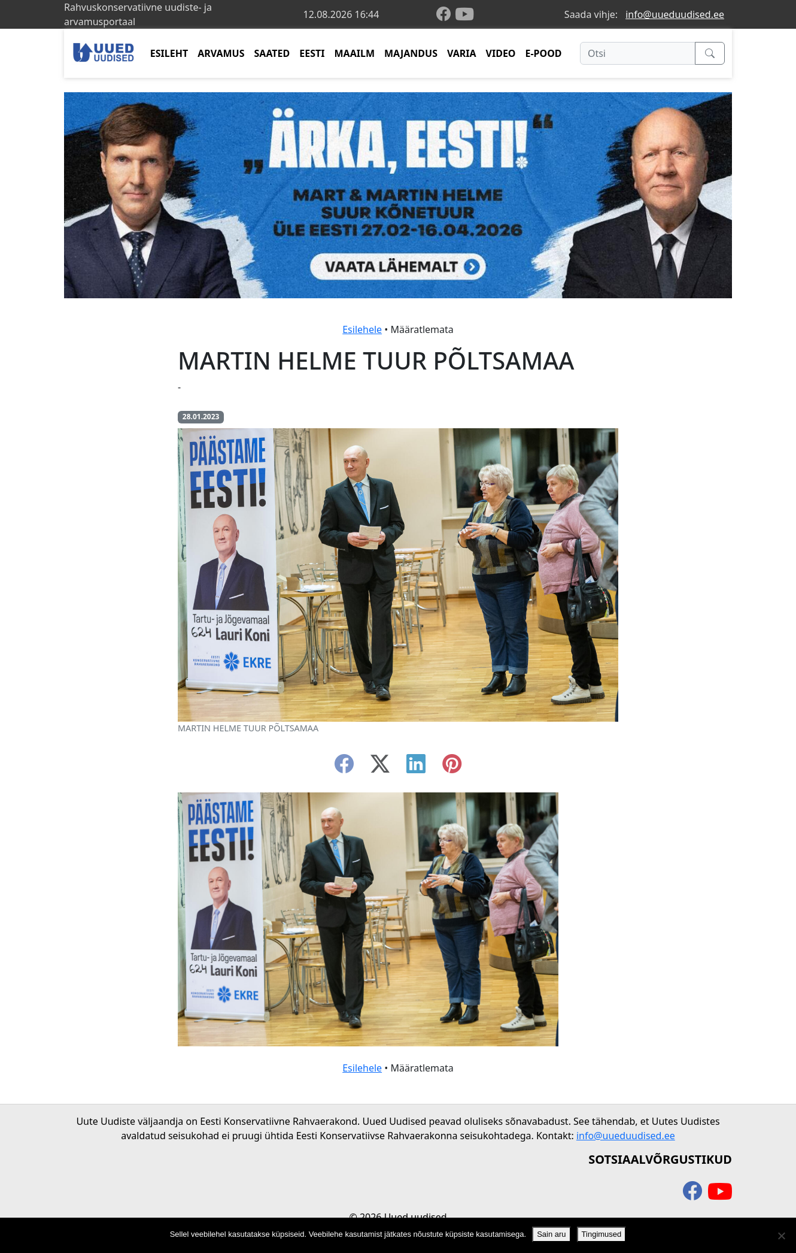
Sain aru (551, 1234)
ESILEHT (169, 53)
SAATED (272, 53)
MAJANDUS (411, 53)
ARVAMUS (221, 53)
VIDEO (501, 53)
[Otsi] (637, 53)
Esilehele (362, 329)
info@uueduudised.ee (674, 14)
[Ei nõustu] (781, 1236)
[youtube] (464, 14)
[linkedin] (416, 767)
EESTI (311, 53)
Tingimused (602, 1234)
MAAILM (354, 53)
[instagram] (452, 767)
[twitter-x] (380, 767)
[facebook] (445, 15)
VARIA (461, 53)
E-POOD (543, 53)
